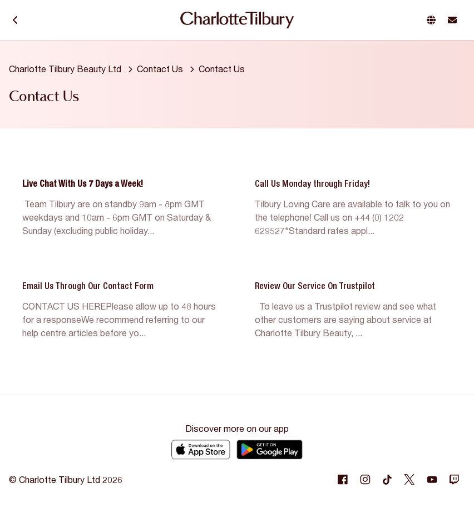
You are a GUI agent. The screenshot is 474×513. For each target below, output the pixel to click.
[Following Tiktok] (387, 479)
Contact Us (160, 68)
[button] (433, 20)
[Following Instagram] (365, 479)
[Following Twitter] (409, 479)
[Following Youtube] (432, 479)
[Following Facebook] (343, 479)
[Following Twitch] (454, 480)
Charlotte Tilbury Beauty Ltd (65, 68)
